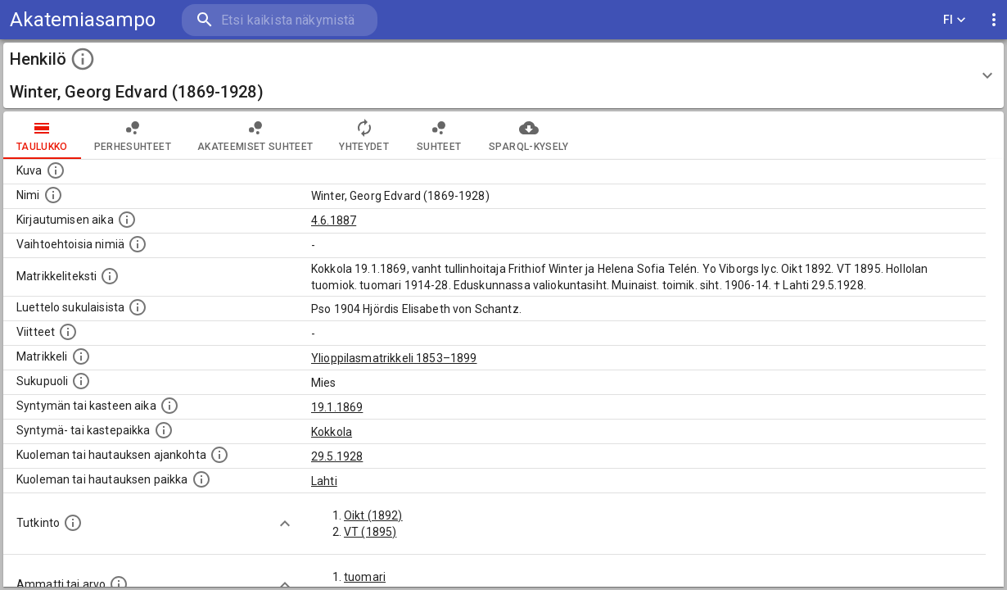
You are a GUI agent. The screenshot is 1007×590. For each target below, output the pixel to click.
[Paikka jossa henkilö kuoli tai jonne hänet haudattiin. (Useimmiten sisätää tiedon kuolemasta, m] (201, 479)
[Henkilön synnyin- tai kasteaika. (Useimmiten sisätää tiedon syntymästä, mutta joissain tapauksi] (169, 406)
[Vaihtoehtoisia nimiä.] (137, 244)
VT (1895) (370, 531)
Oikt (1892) (373, 515)
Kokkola (331, 431)
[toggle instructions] (83, 59)
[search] (278, 20)
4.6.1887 (333, 220)
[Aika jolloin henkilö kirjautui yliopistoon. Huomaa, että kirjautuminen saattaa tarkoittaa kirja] (127, 219)
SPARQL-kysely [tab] (528, 135)
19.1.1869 (337, 407)
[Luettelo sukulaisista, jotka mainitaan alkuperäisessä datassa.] (137, 307)
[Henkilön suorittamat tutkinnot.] (73, 523)
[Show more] (285, 524)
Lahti (324, 481)
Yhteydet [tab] (364, 135)
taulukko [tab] (42, 135)
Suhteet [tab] (439, 135)
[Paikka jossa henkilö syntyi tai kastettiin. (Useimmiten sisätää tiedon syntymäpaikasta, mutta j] (164, 430)
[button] (503, 75)
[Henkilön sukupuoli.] (81, 381)
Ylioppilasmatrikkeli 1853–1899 (394, 358)
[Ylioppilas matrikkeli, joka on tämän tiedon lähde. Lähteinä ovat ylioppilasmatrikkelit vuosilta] (81, 356)
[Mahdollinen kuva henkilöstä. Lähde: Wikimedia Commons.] (56, 170)
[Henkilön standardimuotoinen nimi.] (53, 195)
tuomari (365, 576)
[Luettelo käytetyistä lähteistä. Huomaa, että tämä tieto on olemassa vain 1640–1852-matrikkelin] (68, 332)
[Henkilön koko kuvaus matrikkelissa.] (110, 276)
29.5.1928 (337, 456)
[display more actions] (994, 20)
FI (954, 20)
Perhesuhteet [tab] (132, 135)
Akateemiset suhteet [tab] (255, 135)
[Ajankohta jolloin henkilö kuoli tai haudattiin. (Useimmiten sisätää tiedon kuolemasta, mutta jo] (219, 455)
